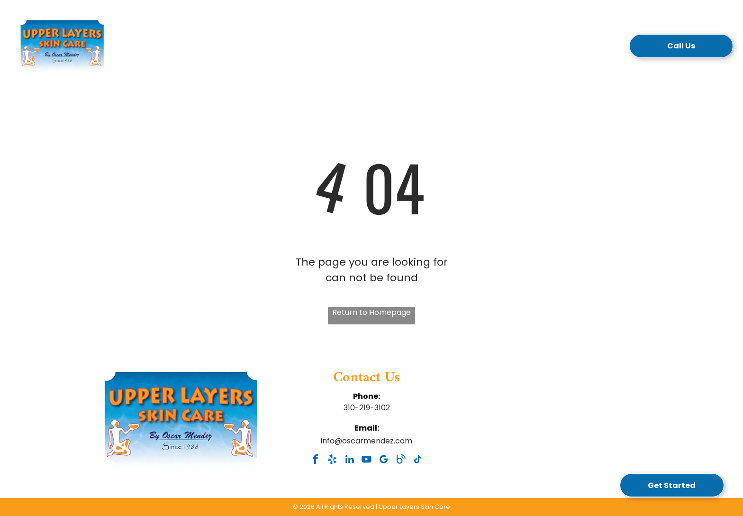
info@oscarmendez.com (366, 440)
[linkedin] (349, 460)
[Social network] (400, 460)
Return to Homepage (371, 312)
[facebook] (315, 460)
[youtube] (366, 460)
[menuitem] (165, 49)
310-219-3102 (367, 407)
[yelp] (332, 460)
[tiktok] (417, 460)
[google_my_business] (383, 460)
